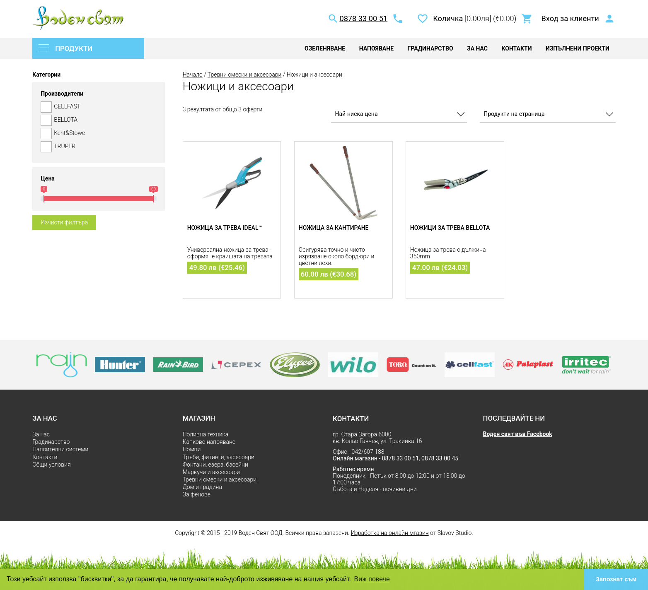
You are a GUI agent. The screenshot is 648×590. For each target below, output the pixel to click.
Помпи (192, 449)
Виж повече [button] (372, 579)
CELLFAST (99, 107)
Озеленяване (325, 48)
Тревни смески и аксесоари (245, 74)
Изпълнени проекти (577, 48)
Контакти (516, 48)
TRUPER (99, 146)
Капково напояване (209, 441)
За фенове (196, 494)
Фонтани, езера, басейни (215, 464)
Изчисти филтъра (64, 222)
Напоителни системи (60, 449)
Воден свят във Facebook (517, 434)
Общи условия (51, 464)
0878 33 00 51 (363, 18)
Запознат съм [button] (616, 579)
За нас (477, 48)
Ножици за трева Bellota (450, 227)
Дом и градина (202, 487)
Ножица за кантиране (334, 227)
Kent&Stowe (99, 133)
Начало (193, 74)
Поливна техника (206, 434)
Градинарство (430, 48)
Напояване (376, 48)
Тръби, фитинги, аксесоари (218, 457)
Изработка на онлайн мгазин (390, 533)
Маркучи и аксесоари (211, 472)
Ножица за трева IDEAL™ (224, 227)
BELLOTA (99, 120)
